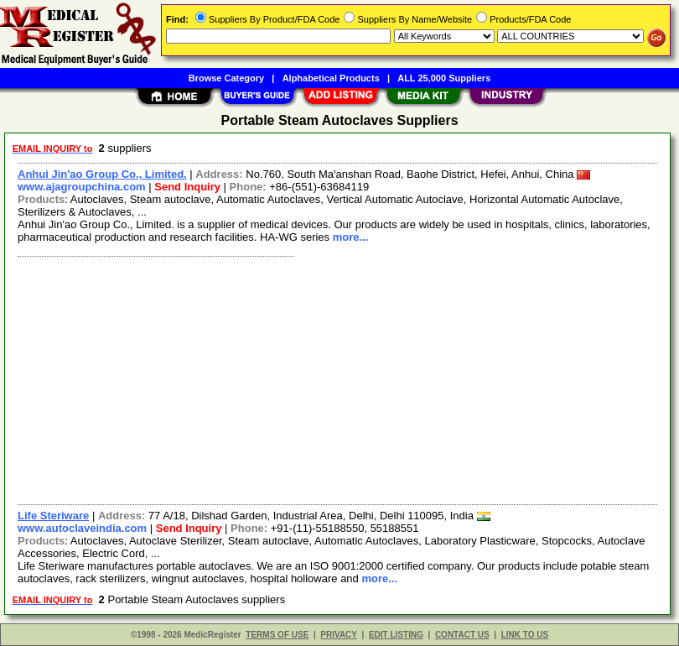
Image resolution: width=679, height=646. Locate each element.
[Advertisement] (334, 378)
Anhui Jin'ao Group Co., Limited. (102, 174)
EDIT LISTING (396, 634)
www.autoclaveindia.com (82, 528)
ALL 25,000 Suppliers (443, 78)
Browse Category (226, 78)
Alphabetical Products (331, 78)
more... (351, 237)
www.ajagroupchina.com (82, 186)
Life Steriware (53, 515)
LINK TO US (524, 634)
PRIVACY (338, 634)
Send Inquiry (187, 186)
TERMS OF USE (277, 634)
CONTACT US (462, 634)
